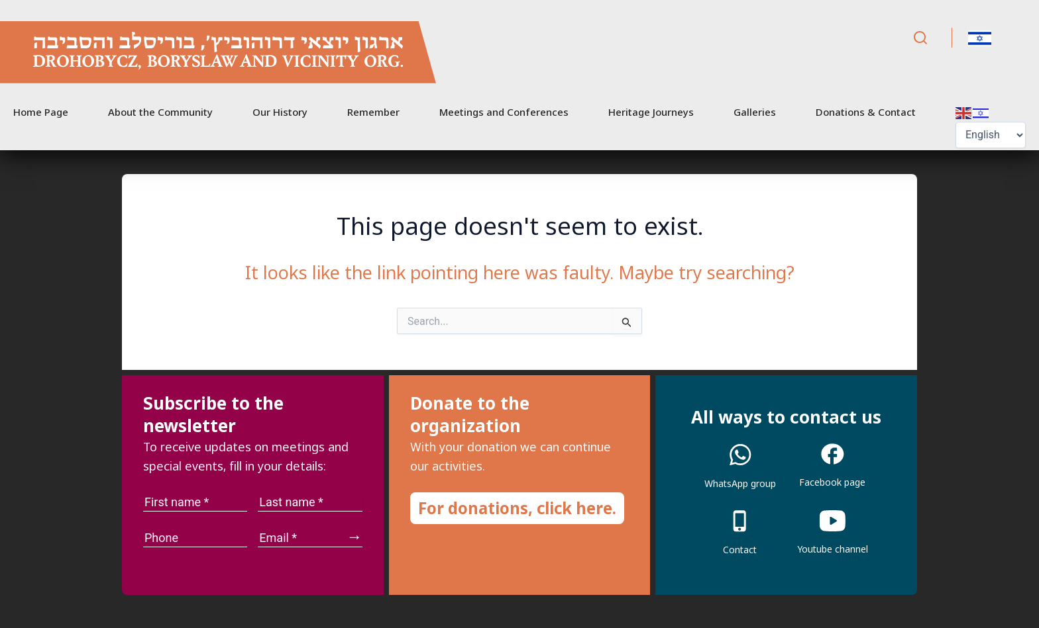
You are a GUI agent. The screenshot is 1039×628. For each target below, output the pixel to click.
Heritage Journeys (651, 111)
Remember (373, 111)
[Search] (920, 38)
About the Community (160, 111)
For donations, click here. (517, 508)
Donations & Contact (866, 111)
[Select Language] (991, 135)
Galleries (755, 111)
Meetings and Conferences (504, 111)
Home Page (40, 111)
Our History (279, 111)
